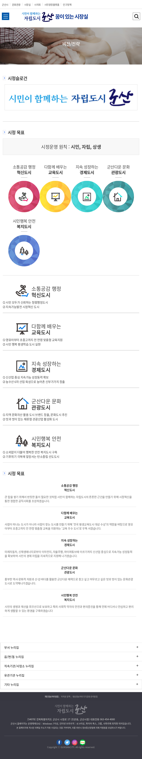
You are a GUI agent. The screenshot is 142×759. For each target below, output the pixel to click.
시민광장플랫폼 (51, 4)
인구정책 (67, 4)
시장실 (27, 4)
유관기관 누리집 (14, 675)
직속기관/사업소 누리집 (19, 666)
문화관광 (16, 4)
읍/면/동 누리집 (14, 656)
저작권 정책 (65, 696)
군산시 (5, 4)
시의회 (37, 4)
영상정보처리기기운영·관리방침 (85, 696)
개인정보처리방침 (52, 696)
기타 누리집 (11, 684)
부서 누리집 (11, 647)
